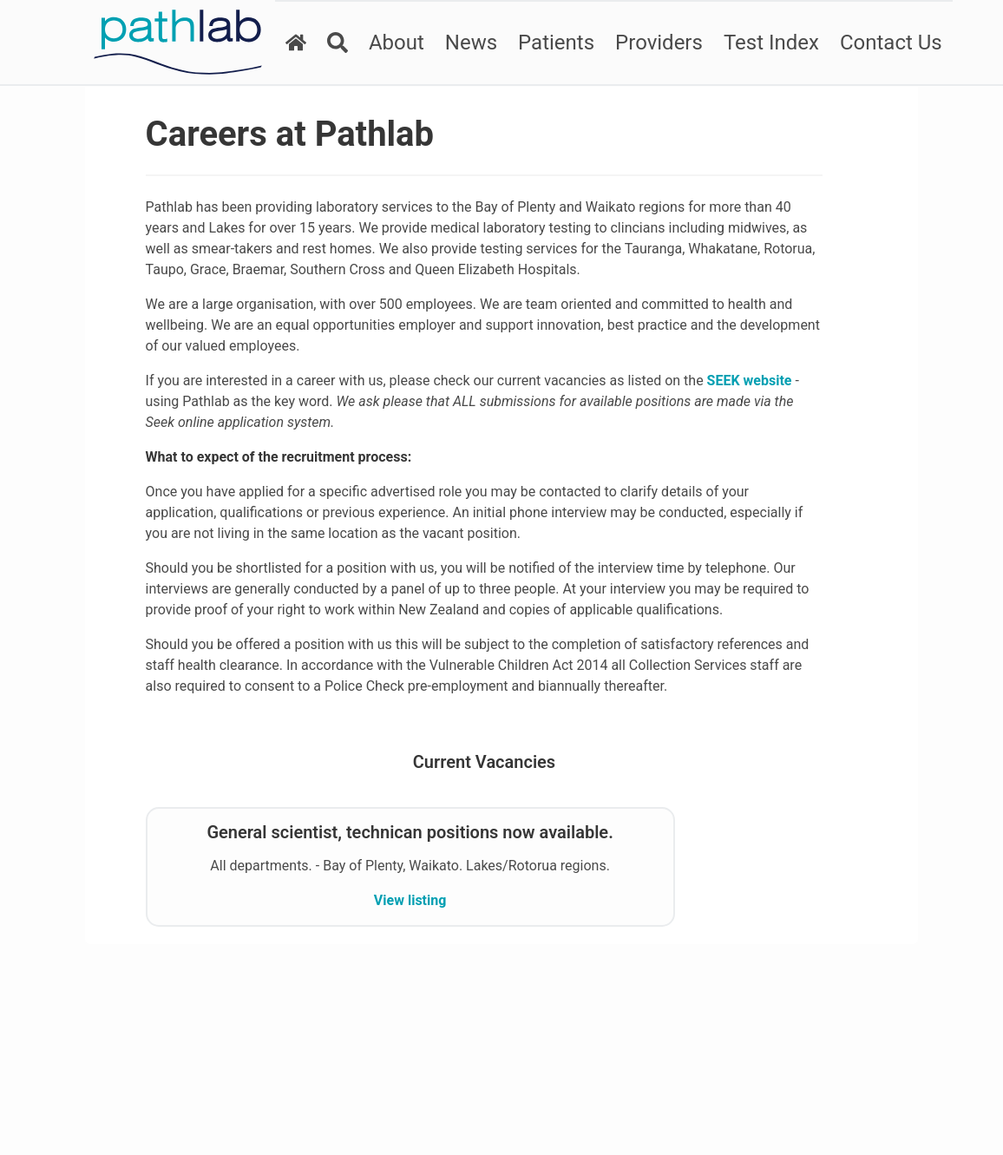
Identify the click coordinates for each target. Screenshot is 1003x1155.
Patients (550, 42)
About (390, 42)
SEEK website (294, 422)
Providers (653, 42)
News (465, 42)
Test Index (765, 42)
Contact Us (885, 42)
